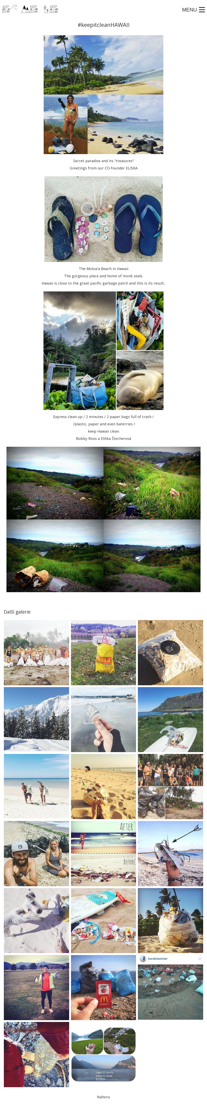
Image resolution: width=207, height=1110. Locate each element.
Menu (189, 10)
